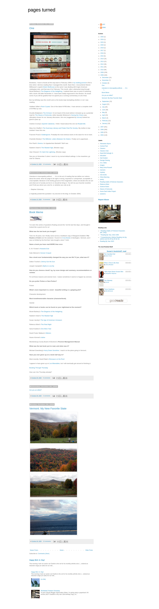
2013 (102, 61)
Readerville (81, 124)
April (103, 115)
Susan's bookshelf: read (116, 251)
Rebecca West (104, 184)
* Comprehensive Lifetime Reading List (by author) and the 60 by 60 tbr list (113, 238)
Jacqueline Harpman (111, 273)
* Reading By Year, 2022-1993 (109, 235)
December (105, 77)
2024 (102, 39)
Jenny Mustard (109, 264)
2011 (102, 67)
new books (103, 175)
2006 (102, 129)
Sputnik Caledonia (48, 124)
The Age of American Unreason (51, 320)
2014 (102, 59)
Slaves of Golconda (106, 189)
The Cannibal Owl (109, 254)
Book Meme (36, 212)
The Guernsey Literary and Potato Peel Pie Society (60, 128)
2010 (102, 70)
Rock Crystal (45, 106)
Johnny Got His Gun (48, 262)
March (104, 118)
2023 (102, 42)
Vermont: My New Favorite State (48, 408)
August (104, 104)
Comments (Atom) (43, 553)
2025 (102, 37)
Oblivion (48, 333)
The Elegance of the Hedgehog (51, 91)
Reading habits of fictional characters (111, 182)
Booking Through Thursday (38, 368)
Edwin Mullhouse (49, 87)
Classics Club (104, 151)
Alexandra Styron (105, 143)
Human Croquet (45, 253)
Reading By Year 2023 (107, 241)
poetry (102, 179)
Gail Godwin (104, 158)
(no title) (43, 579)
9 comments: (47, 199)
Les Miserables (54, 363)
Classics (102, 148)
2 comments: (47, 396)
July (103, 107)
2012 (102, 64)
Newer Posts (34, 550)
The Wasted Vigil (47, 148)
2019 (102, 48)
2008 (102, 75)
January (104, 123)
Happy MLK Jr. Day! (37, 560)
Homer (107, 282)
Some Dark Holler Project (108, 191)
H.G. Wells (103, 163)
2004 (102, 135)
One (31, 28)
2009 (102, 72)
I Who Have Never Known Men (113, 271)
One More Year (46, 329)
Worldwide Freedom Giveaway (50, 591)
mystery (102, 172)
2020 (102, 45)
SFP (103, 24)
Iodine (43, 337)
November (105, 80)
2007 (102, 127)
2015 (102, 56)
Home (62, 550)
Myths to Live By (48, 266)
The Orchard (47, 113)
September (105, 101)
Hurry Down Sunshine (51, 350)
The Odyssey (108, 280)
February (105, 120)
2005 (102, 132)
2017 (102, 50)
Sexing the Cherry (77, 115)
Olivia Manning (104, 177)
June (103, 110)
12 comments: (47, 164)
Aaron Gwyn (108, 256)
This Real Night (46, 324)
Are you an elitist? (35, 390)
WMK (104, 27)
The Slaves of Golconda (43, 115)
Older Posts (89, 550)
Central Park (104, 146)
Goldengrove (45, 135)
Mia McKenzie (109, 291)
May (103, 112)
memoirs (102, 170)
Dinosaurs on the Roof (56, 359)
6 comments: (47, 378)
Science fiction (104, 186)
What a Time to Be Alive (111, 263)
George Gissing (105, 160)
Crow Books (66, 238)
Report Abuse (103, 200)
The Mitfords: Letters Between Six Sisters (56, 139)
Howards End (44, 249)
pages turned (41, 9)
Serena (40, 143)
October (104, 83)
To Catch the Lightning (47, 152)
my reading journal (79, 83)
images (102, 165)
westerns (103, 194)
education (103, 155)
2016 (102, 53)
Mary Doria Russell (106, 167)
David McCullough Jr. (106, 153)
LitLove (79, 117)
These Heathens (109, 289)
